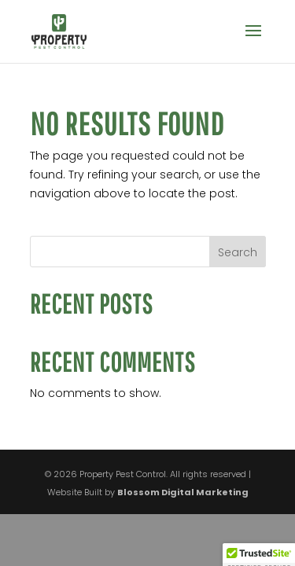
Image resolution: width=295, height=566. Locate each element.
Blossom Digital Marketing (183, 492)
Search (237, 252)
